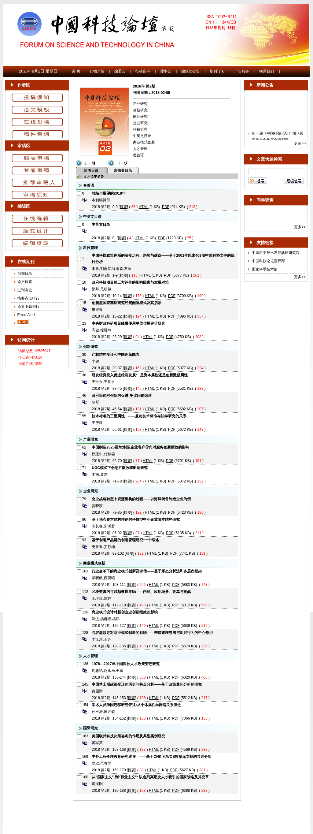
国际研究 (140, 116)
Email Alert (25, 315)
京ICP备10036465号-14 (156, 809)
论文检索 (24, 282)
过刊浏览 (24, 290)
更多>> (300, 143)
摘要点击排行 (28, 298)
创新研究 (140, 110)
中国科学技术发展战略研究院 (276, 253)
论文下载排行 (28, 306)
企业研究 (140, 123)
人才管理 (140, 149)
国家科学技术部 (265, 269)
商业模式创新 (144, 142)
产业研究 (140, 104)
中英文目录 (142, 136)
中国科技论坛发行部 (268, 261)
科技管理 (140, 129)
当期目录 (24, 273)
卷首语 (138, 155)
